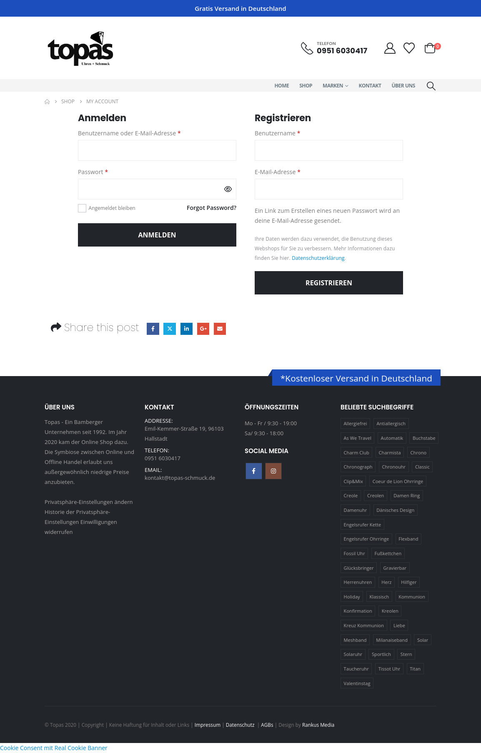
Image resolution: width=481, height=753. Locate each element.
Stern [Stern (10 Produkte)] (406, 654)
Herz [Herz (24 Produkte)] (386, 582)
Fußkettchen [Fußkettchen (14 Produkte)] (388, 553)
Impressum (207, 724)
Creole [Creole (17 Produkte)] (351, 495)
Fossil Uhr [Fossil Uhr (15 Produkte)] (354, 553)
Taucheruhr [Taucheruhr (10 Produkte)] (356, 669)
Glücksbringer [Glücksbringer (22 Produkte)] (359, 568)
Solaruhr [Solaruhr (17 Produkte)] (353, 654)
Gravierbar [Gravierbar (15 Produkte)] (395, 568)
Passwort (109, 171)
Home (281, 85)
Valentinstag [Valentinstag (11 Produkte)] (357, 683)
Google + (203, 329)
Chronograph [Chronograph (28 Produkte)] (358, 467)
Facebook (153, 329)
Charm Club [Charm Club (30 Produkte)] (356, 452)
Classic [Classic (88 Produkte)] (422, 467)
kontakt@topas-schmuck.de (180, 477)
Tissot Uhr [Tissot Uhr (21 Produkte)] (389, 669)
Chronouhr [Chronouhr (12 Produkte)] (394, 467)
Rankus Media (318, 724)
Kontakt (370, 85)
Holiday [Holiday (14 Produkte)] (352, 596)
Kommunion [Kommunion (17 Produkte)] (411, 596)
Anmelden (157, 234)
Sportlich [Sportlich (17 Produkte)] (381, 654)
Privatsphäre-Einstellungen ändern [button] (89, 502)
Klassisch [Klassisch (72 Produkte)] (379, 596)
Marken (333, 85)
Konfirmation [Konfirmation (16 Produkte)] (358, 611)
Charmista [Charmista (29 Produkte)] (390, 452)
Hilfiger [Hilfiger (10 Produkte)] (408, 582)
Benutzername (294, 132)
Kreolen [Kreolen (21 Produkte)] (390, 611)
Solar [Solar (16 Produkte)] (422, 640)
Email (220, 329)
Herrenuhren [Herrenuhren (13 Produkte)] (358, 582)
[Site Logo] (80, 48)
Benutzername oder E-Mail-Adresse (145, 132)
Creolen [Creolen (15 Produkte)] (375, 495)
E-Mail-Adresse (294, 171)
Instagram (273, 471)
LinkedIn (186, 329)
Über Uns (403, 85)
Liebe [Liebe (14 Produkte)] (399, 625)
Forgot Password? (211, 208)
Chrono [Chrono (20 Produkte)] (419, 452)
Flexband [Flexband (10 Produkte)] (408, 539)
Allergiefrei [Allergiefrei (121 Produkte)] (355, 423)
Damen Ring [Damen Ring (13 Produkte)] (406, 495)
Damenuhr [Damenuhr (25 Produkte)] (355, 510)
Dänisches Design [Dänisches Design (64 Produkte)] (395, 510)
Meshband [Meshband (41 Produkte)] (355, 640)
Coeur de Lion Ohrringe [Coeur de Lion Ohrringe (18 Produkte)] (398, 481)
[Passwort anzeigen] (228, 189)
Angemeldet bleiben (112, 208)
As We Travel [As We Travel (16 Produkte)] (357, 438)
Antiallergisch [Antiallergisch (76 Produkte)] (391, 423)
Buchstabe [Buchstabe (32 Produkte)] (424, 438)
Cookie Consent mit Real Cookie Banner (54, 748)
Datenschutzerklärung (318, 258)
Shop (305, 85)
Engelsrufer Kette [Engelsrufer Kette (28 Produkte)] (362, 524)
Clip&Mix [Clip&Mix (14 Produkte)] (353, 481)
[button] (431, 86)
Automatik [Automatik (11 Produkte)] (392, 438)
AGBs (267, 724)
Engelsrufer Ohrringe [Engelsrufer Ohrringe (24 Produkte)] (366, 539)
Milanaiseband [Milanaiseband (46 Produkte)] (392, 640)
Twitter (169, 329)
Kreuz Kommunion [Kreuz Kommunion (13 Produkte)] (364, 625)
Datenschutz (241, 724)
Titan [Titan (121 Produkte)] (415, 669)
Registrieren (329, 282)
